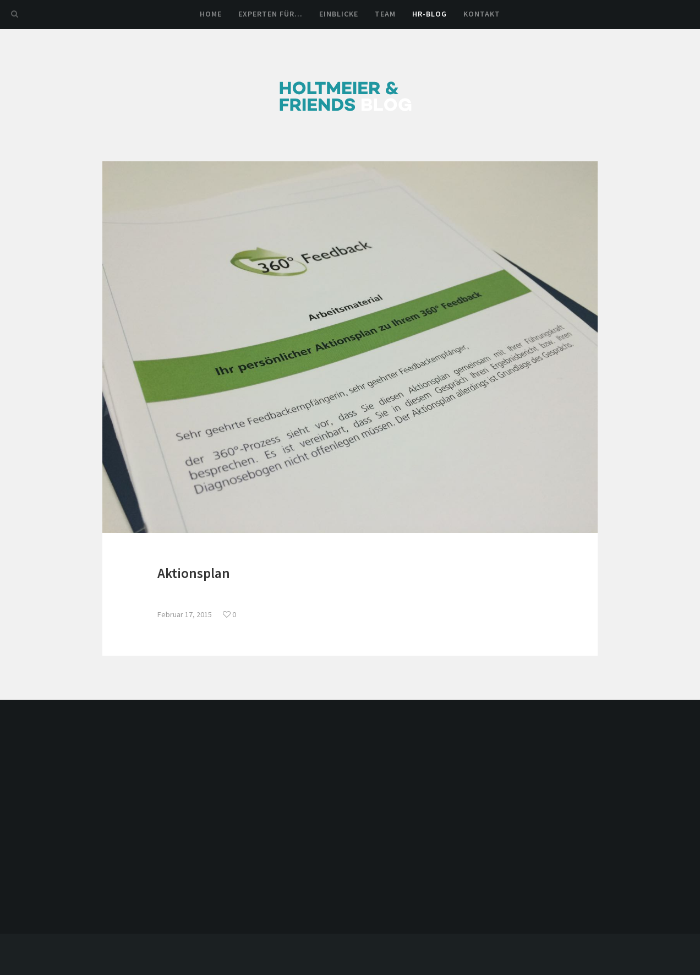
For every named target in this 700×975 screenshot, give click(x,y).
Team (385, 14)
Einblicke (338, 14)
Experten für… (270, 14)
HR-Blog (429, 14)
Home (211, 14)
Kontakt (481, 14)
